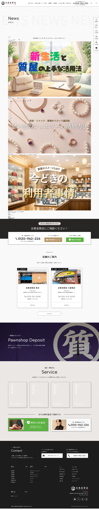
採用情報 (74, 477)
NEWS (9, 213)
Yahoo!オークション (34, 477)
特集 (9, 217)
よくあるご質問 (75, 472)
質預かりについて (15, 497)
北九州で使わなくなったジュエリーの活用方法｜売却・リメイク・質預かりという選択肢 (22, 154)
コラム (9, 215)
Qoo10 (31, 483)
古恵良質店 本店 (10, 218)
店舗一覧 (61, 482)
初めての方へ (62, 470)
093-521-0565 (33, 297)
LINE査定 (13, 479)
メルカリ (32, 479)
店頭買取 (13, 471)
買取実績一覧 (14, 481)
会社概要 (61, 480)
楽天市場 (32, 473)
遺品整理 (13, 477)
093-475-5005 (69, 297)
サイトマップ (75, 482)
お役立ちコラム (75, 470)
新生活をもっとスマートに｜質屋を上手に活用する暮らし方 (17, 97)
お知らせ (9, 214)
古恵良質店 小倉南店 (11, 217)
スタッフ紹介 (75, 468)
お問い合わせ (75, 475)
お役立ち (9, 216)
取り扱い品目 (62, 472)
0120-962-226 (27, 239)
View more (31, 305)
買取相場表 (13, 483)
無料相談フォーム (53, 240)
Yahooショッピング (34, 475)
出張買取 (13, 473)
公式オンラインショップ (35, 471)
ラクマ (31, 481)
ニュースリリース (11, 214)
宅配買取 (13, 475)
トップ (9, 37)
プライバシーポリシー (77, 480)
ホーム (61, 468)
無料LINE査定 (76, 240)
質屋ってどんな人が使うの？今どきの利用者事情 (16, 211)
